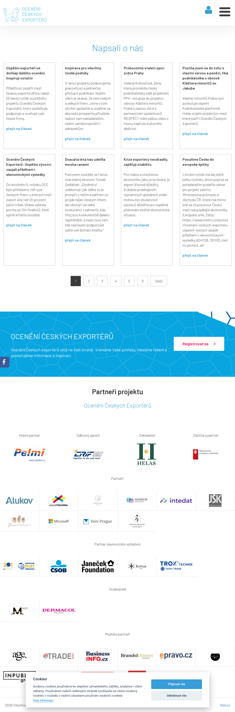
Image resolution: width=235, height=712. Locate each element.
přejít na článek (19, 128)
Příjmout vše (176, 684)
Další (158, 280)
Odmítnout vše (177, 695)
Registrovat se (199, 343)
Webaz (225, 704)
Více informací (43, 700)
